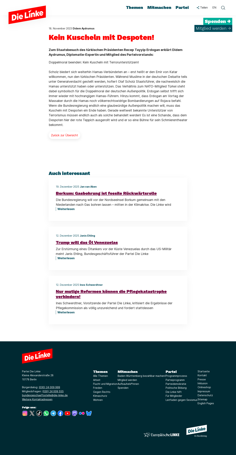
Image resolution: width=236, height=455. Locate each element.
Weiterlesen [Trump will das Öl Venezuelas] (66, 258)
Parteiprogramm (175, 379)
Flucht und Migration (105, 383)
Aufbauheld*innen (128, 383)
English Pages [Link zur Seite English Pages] (206, 403)
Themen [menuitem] (134, 7)
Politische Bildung (176, 387)
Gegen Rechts (101, 391)
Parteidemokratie (176, 383)
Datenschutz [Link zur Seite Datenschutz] (205, 395)
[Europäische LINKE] (161, 434)
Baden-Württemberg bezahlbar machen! (141, 375)
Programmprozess (176, 375)
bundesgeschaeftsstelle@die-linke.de (45, 395)
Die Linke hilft (174, 391)
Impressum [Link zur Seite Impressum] (204, 391)
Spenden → (218, 21)
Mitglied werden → (213, 28)
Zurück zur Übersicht (64, 135)
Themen (100, 371)
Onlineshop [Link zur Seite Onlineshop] (204, 387)
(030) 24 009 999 (49, 387)
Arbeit (96, 379)
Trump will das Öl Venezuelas (87, 242)
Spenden (123, 387)
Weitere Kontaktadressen (37, 399)
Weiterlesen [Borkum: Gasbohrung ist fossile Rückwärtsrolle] (66, 209)
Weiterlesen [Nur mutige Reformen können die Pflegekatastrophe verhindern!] (66, 312)
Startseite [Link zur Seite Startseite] (204, 371)
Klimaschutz (100, 395)
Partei (171, 371)
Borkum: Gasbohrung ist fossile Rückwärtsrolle (106, 193)
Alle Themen (100, 375)
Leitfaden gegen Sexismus (181, 399)
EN (214, 7)
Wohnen (98, 399)
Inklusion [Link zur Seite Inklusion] (203, 383)
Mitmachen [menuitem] (159, 7)
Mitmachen (128, 371)
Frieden (97, 387)
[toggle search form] (223, 8)
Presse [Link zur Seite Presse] (202, 379)
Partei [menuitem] (182, 7)
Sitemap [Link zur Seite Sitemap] (202, 399)
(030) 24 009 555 (53, 391)
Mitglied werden (127, 379)
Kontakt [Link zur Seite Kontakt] (202, 375)
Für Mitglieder (174, 395)
